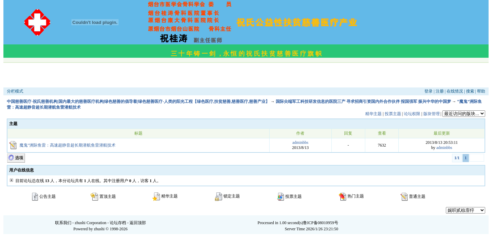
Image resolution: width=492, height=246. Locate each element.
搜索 (470, 91)
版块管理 (431, 113)
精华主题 (373, 113)
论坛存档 (118, 222)
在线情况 (455, 91)
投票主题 (393, 113)
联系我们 (63, 222)
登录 (428, 91)
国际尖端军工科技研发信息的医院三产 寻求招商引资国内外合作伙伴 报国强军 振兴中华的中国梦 (363, 101)
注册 (440, 91)
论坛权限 (412, 113)
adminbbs (300, 142)
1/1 (457, 157)
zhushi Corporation (90, 222)
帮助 (481, 91)
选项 (19, 157)
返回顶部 (137, 222)
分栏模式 (15, 91)
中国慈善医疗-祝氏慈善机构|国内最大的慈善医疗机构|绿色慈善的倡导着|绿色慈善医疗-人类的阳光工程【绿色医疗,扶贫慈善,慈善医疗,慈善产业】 (138, 101)
